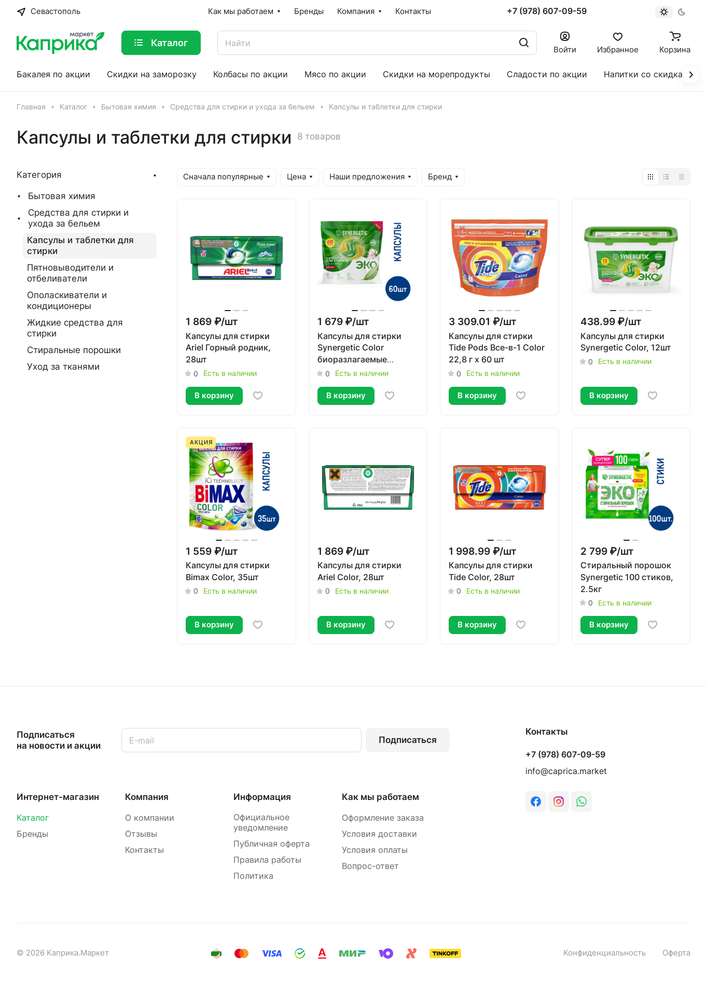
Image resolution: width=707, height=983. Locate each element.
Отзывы (141, 834)
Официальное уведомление (261, 822)
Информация (262, 797)
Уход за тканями (63, 366)
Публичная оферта (271, 844)
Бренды (32, 834)
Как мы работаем (380, 797)
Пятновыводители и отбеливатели (70, 273)
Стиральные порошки (74, 350)
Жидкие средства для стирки (75, 328)
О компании (149, 818)
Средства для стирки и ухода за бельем (78, 218)
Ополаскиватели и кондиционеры (67, 300)
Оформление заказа (383, 818)
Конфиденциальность (604, 953)
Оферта (676, 953)
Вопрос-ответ (370, 866)
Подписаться (408, 740)
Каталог (33, 818)
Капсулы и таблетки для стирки (80, 245)
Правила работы (267, 860)
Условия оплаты (375, 850)
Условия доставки (379, 834)
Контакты (144, 850)
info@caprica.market (566, 771)
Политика (253, 876)
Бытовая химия (61, 196)
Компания (147, 797)
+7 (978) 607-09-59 (547, 11)
